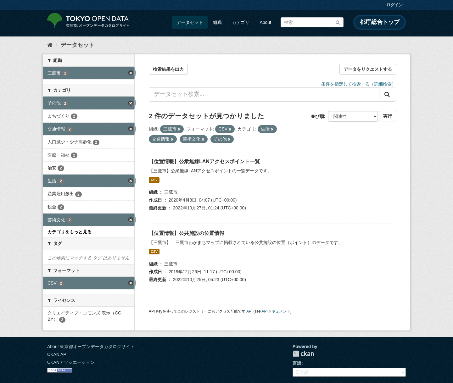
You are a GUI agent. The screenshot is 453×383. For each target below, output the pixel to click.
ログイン (394, 5)
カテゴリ (240, 22)
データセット (189, 22)
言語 (297, 363)
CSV (154, 180)
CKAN (303, 353)
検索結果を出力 (168, 69)
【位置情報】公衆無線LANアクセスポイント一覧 (204, 161)
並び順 (317, 116)
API (249, 311)
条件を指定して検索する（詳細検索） (358, 83)
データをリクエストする (368, 69)
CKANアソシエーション (71, 362)
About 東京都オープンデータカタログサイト (91, 346)
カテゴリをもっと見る (70, 231)
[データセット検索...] (264, 94)
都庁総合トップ (380, 22)
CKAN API (57, 354)
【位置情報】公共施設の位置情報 (186, 233)
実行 (387, 116)
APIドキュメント (276, 311)
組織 (217, 22)
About (265, 22)
